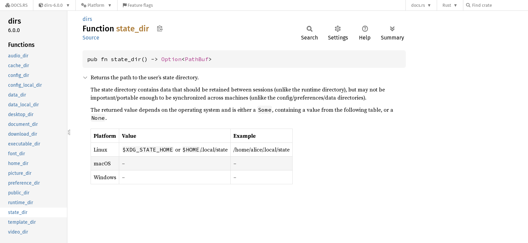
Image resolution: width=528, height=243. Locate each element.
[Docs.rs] (16, 5)
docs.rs (418, 5)
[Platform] (96, 5)
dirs (87, 19)
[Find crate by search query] (499, 5)
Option (171, 59)
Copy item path (159, 28)
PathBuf (196, 59)
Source (90, 37)
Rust (446, 5)
